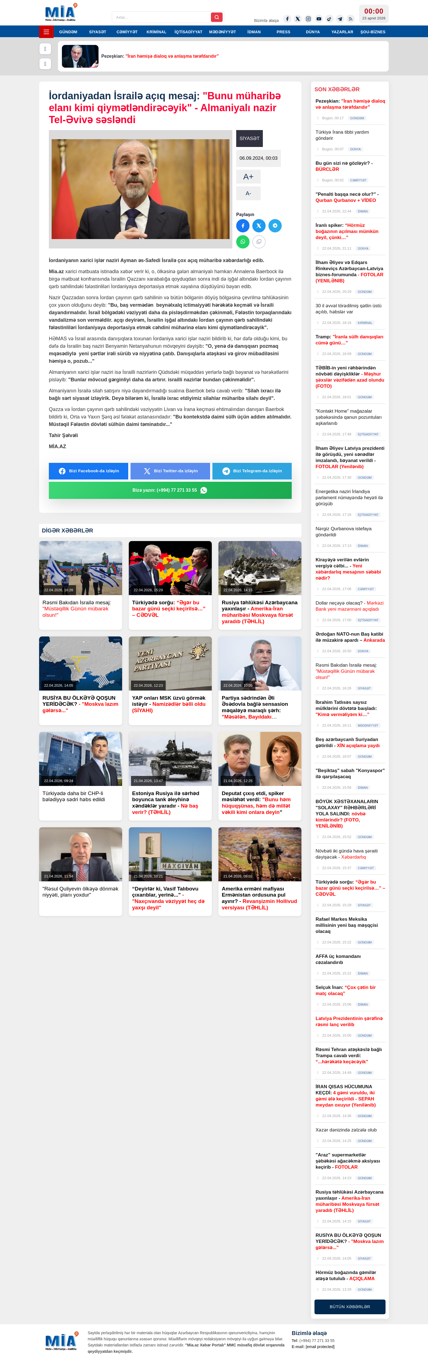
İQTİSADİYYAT (188, 32)
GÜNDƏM (68, 32)
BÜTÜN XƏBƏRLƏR (350, 1306)
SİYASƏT (97, 32)
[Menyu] (46, 32)
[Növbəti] (45, 64)
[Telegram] (340, 19)
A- (248, 193)
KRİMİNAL (157, 32)
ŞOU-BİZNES (373, 32)
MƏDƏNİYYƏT (222, 32)
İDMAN (254, 32)
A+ (248, 176)
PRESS (283, 32)
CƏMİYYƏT (127, 32)
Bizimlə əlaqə (266, 20)
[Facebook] (287, 19)
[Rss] (350, 19)
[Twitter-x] (298, 19)
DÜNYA (313, 32)
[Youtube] (319, 19)
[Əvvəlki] (45, 49)
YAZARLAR (342, 32)
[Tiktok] (329, 19)
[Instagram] (308, 19)
